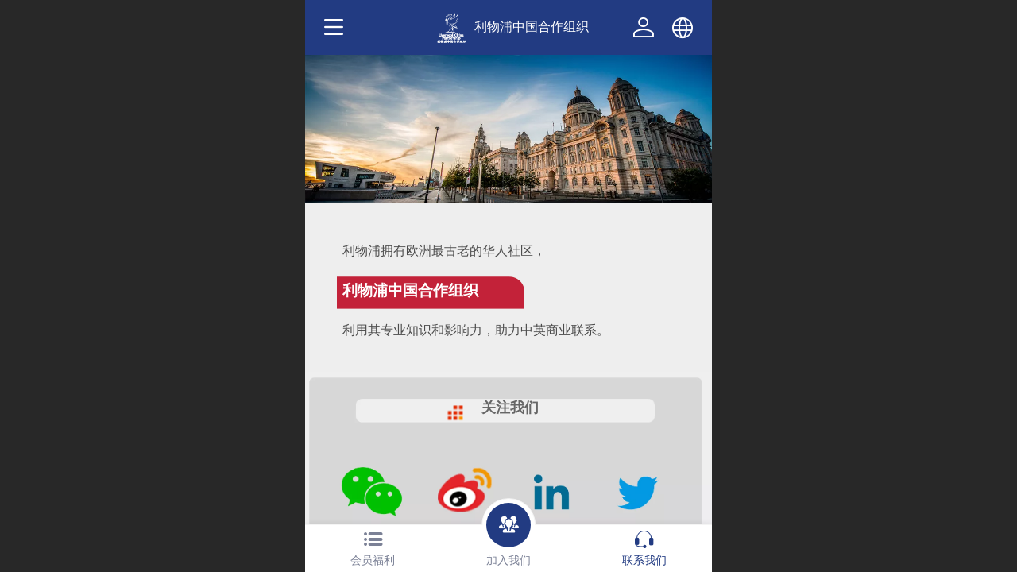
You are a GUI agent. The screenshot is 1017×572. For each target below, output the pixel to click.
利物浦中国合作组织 (531, 26)
